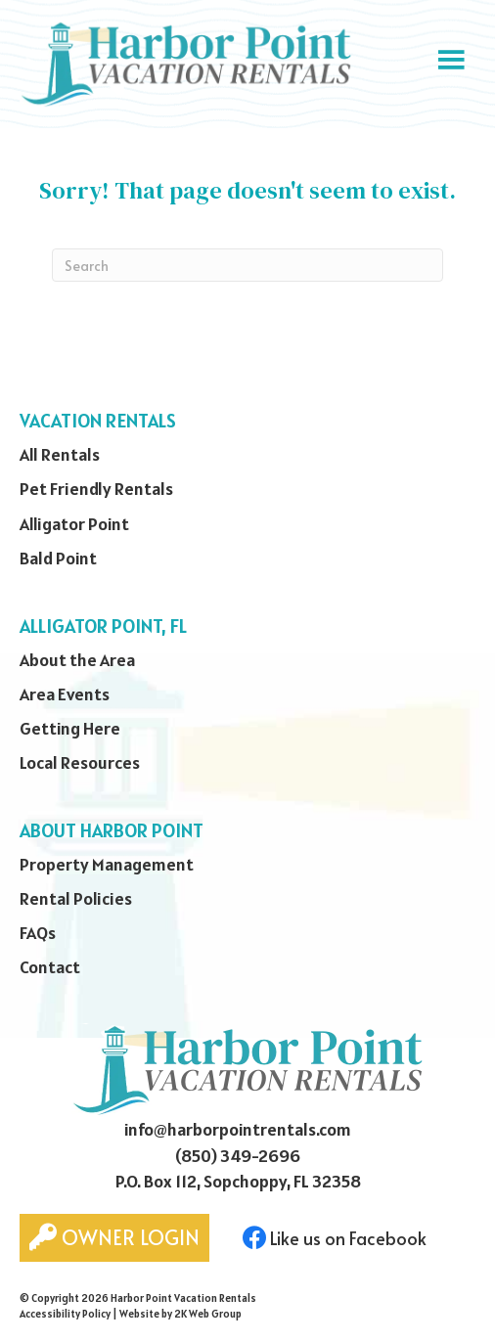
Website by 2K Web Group (180, 1313)
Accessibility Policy (65, 1313)
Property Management (107, 864)
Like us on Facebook (335, 1238)
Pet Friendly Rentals (96, 488)
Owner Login (114, 1237)
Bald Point (58, 558)
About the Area (77, 660)
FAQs (38, 932)
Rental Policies (76, 898)
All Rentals (60, 454)
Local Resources (80, 762)
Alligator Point (74, 524)
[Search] (247, 265)
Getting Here (70, 728)
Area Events (65, 694)
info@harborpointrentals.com (237, 1129)
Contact (50, 967)
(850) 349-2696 (237, 1155)
